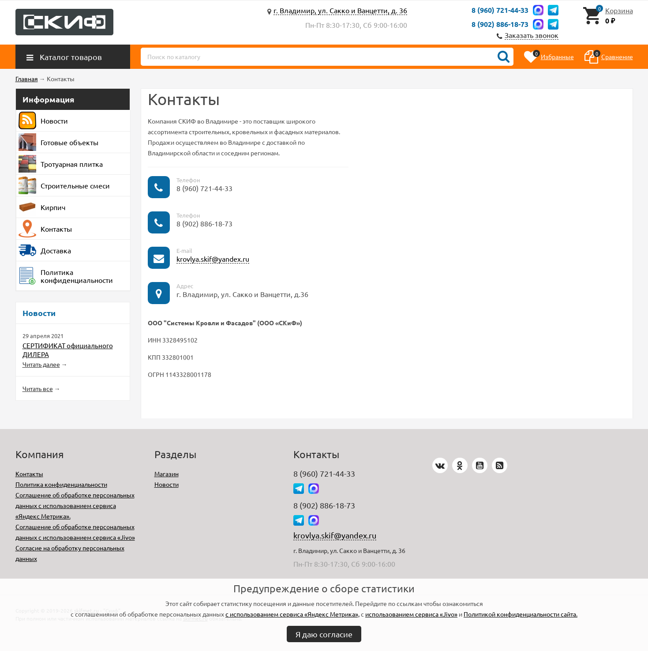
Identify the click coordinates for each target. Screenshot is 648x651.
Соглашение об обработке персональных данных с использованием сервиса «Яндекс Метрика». (75, 505)
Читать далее (41, 364)
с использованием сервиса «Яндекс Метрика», (292, 614)
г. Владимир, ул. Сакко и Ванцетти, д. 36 (340, 10)
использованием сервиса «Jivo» (411, 614)
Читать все (37, 388)
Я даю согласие (324, 634)
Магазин (166, 474)
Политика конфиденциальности (61, 484)
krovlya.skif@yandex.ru (212, 258)
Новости (166, 484)
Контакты (29, 474)
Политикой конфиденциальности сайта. (520, 614)
